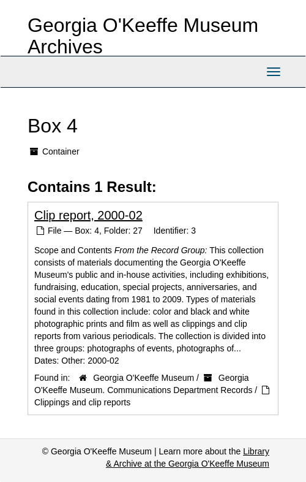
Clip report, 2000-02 (88, 215)
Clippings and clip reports (82, 402)
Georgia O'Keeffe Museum (143, 378)
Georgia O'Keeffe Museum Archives (143, 36)
